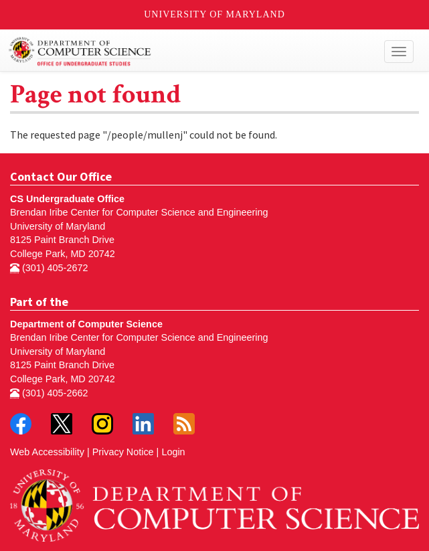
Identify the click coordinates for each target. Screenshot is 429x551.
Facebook (20, 424)
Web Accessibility (47, 452)
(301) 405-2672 (49, 267)
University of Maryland (214, 14)
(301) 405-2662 (49, 393)
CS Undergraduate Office (67, 198)
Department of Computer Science (86, 324)
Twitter (61, 424)
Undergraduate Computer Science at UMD (162, 51)
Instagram (102, 424)
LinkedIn (143, 424)
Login (173, 452)
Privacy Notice (123, 452)
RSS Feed (184, 424)
